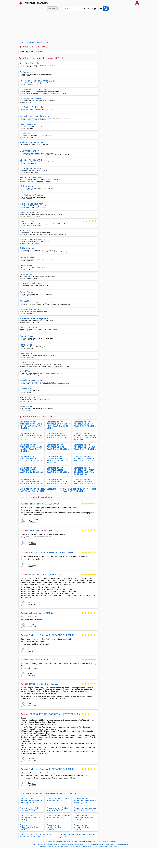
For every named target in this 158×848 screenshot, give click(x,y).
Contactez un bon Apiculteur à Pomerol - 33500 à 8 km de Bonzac (31, 470)
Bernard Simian (27, 336)
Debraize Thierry (36, 613)
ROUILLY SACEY (51, 504)
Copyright (99, 841)
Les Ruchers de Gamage (31, 195)
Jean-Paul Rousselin (29, 63)
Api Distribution (27, 248)
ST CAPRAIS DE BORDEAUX (59, 575)
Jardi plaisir (25, 230)
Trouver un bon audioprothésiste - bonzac (116, 844)
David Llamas (26, 266)
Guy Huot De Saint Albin (31, 309)
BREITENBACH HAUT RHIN (60, 552)
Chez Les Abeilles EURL (31, 160)
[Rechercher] (106, 8)
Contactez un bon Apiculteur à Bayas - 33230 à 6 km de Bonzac (58, 447)
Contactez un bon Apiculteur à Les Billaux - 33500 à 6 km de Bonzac (85, 447)
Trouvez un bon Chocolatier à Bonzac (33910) (83, 818)
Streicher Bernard (37, 552)
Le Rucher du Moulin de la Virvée (35, 116)
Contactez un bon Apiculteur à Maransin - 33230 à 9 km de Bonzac (31, 481)
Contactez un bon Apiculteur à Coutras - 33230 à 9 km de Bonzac (58, 481)
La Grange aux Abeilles (30, 168)
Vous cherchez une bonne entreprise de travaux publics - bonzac (65, 844)
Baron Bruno (34, 660)
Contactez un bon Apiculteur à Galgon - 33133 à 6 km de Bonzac (31, 458)
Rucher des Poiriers (38, 635)
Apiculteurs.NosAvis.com (36, 3)
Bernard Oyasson (28, 397)
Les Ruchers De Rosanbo (32, 107)
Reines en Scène (28, 257)
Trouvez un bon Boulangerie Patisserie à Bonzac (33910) (31, 801)
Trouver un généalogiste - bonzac (93, 844)
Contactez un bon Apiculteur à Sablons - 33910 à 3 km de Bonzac (85, 424)
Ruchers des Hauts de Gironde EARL (37, 81)
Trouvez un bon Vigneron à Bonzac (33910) (58, 817)
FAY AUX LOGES (50, 660)
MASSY (49, 613)
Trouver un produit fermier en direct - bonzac (105, 846)
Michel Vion (25, 371)
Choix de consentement (109, 841)
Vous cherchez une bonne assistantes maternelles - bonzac (74, 846)
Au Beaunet (25, 72)
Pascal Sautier (26, 406)
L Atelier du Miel (27, 362)
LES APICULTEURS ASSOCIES (43, 714)
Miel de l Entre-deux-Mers (32, 204)
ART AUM (24, 301)
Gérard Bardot (26, 292)
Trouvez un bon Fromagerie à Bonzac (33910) (30, 818)
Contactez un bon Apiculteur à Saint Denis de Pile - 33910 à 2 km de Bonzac (31, 425)
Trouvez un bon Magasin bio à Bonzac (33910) (85, 809)
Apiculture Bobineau (29, 212)
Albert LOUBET (27, 222)
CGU (93, 841)
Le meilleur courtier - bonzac (48, 846)
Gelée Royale (26, 274)
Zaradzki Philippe (36, 684)
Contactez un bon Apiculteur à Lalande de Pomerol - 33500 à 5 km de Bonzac (85, 436)
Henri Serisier (35, 504)
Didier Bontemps (27, 353)
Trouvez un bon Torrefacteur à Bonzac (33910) (78, 836)
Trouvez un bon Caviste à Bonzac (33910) (58, 809)
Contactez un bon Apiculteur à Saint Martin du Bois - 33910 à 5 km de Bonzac (31, 448)
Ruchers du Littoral (28, 327)
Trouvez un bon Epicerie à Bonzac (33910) (31, 809)
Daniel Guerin (35, 530)
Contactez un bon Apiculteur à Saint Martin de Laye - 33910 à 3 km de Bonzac (31, 436)
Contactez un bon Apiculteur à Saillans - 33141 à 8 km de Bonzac (85, 458)
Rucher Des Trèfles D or (31, 177)
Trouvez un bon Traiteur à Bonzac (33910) (58, 800)
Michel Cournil (26, 389)
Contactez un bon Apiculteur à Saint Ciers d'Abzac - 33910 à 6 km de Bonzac (58, 459)
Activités (52, 8)
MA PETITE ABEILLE (30, 151)
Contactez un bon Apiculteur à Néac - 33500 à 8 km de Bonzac (58, 470)
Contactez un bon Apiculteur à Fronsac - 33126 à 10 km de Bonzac (78, 490)
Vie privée (88, 841)
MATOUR (48, 530)
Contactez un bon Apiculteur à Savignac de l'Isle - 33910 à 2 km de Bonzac (58, 425)
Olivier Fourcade (27, 186)
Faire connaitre (79, 841)
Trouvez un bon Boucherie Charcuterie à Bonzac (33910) (85, 801)
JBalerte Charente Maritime (32, 142)
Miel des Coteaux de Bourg (32, 239)
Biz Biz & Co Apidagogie (31, 283)
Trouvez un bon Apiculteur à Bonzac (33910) (83, 827)
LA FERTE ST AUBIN (70, 714)
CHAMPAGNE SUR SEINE (61, 635)
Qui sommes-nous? (47, 841)
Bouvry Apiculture (28, 125)
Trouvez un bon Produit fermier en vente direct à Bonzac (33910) (35, 836)
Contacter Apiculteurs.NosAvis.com (64, 841)
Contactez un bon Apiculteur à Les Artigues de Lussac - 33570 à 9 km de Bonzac (85, 471)
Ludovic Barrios (27, 133)
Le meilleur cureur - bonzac (37, 844)
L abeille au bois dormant (31, 380)
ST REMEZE (52, 684)
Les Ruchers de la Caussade (33, 89)
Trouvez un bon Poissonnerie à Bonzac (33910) (30, 827)
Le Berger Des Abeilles (30, 98)
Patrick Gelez (26, 345)
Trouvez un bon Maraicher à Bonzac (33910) (56, 827)
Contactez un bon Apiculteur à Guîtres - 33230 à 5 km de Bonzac (58, 435)
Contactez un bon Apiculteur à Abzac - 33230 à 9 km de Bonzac (85, 481)
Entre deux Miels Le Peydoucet (34, 318)
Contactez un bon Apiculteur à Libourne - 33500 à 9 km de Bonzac (38, 490)
